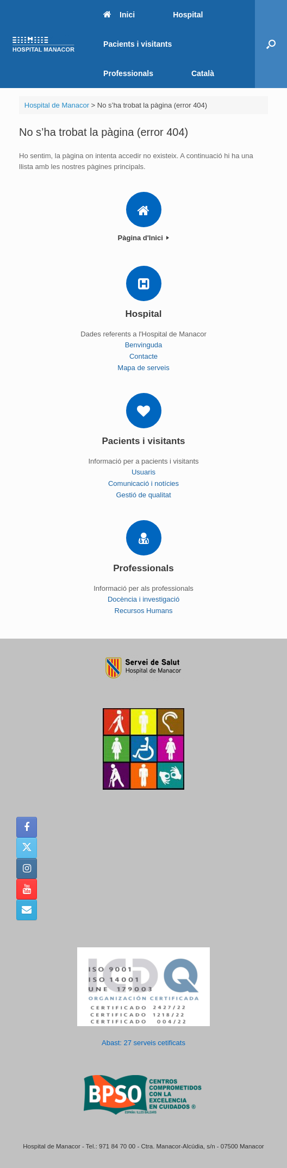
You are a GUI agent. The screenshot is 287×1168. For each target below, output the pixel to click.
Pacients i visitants (137, 44)
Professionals (128, 73)
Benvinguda (144, 345)
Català (202, 73)
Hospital (188, 14)
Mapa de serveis (143, 368)
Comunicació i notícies (143, 483)
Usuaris (143, 472)
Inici (119, 14)
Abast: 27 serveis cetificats (143, 1043)
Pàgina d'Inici (144, 238)
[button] (271, 44)
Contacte (143, 356)
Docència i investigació (143, 599)
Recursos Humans (144, 611)
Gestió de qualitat (143, 495)
